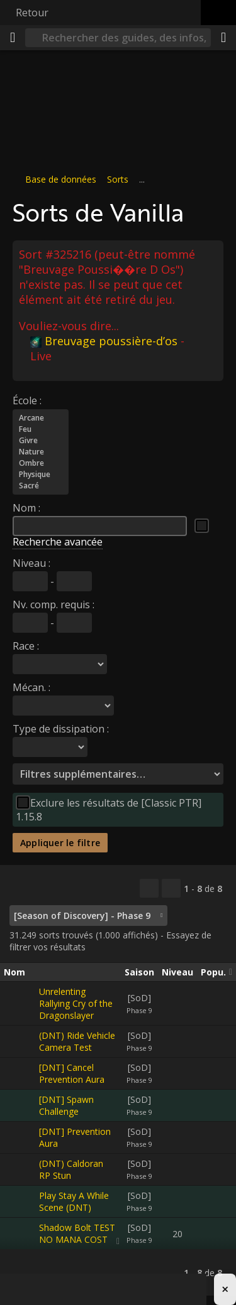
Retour (32, 12)
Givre (41, 440)
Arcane (41, 417)
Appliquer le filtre (60, 842)
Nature (41, 451)
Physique (41, 474)
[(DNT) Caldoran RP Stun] (21, 1169)
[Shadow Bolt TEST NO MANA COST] (21, 1233)
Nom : (26, 507)
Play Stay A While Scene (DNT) (74, 1201)
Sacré (41, 485)
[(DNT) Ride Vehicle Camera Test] (21, 1041)
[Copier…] (149, 888)
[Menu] (12, 37)
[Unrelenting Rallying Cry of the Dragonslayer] (21, 1004)
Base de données (60, 179)
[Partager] (223, 37)
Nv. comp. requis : (53, 604)
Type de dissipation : (61, 728)
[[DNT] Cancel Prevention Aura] (21, 1073)
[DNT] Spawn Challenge (66, 1105)
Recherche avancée (58, 541)
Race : (26, 645)
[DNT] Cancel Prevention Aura (71, 1073)
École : (27, 400)
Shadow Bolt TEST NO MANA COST (77, 1233)
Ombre (41, 462)
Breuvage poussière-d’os (103, 340)
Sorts (117, 179)
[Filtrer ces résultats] (171, 888)
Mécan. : (31, 687)
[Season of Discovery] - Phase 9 (82, 915)
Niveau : (31, 562)
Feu (41, 428)
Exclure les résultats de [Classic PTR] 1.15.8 (108, 809)
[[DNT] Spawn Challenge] (21, 1105)
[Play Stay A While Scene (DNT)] (21, 1201)
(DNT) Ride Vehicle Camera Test (77, 1041)
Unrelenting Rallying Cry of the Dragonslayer (76, 1003)
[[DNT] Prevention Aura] (21, 1137)
